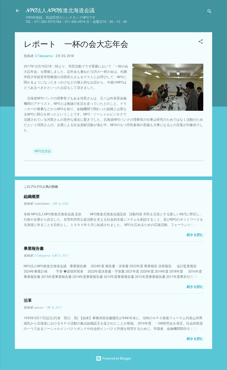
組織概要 (32, 197)
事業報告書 (34, 248)
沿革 (28, 300)
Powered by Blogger (113, 358)
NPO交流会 (43, 151)
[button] (200, 42)
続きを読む (195, 235)
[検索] (209, 12)
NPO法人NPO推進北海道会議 (60, 10)
